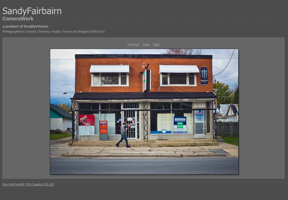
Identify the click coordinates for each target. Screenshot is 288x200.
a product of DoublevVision (25, 26)
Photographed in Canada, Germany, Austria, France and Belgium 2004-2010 (54, 31)
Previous (133, 44)
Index (146, 44)
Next (156, 44)
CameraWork (18, 18)
